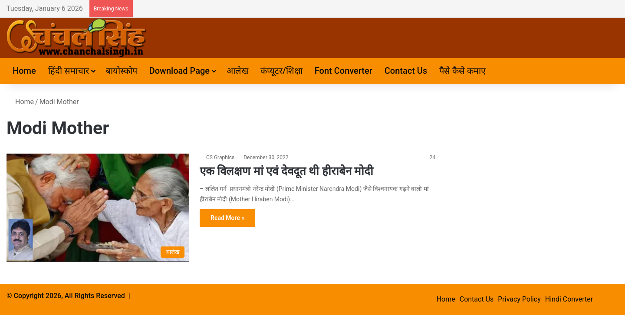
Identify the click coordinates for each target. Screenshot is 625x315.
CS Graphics (220, 157)
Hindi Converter (569, 299)
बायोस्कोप (121, 71)
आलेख (237, 71)
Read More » (227, 217)
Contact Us (406, 71)
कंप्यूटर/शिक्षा (281, 71)
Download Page (179, 71)
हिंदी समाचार (68, 71)
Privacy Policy (519, 299)
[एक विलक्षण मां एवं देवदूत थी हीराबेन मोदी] (98, 208)
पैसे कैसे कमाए (462, 71)
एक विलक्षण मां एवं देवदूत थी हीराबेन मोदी (286, 170)
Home (24, 71)
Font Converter (343, 71)
